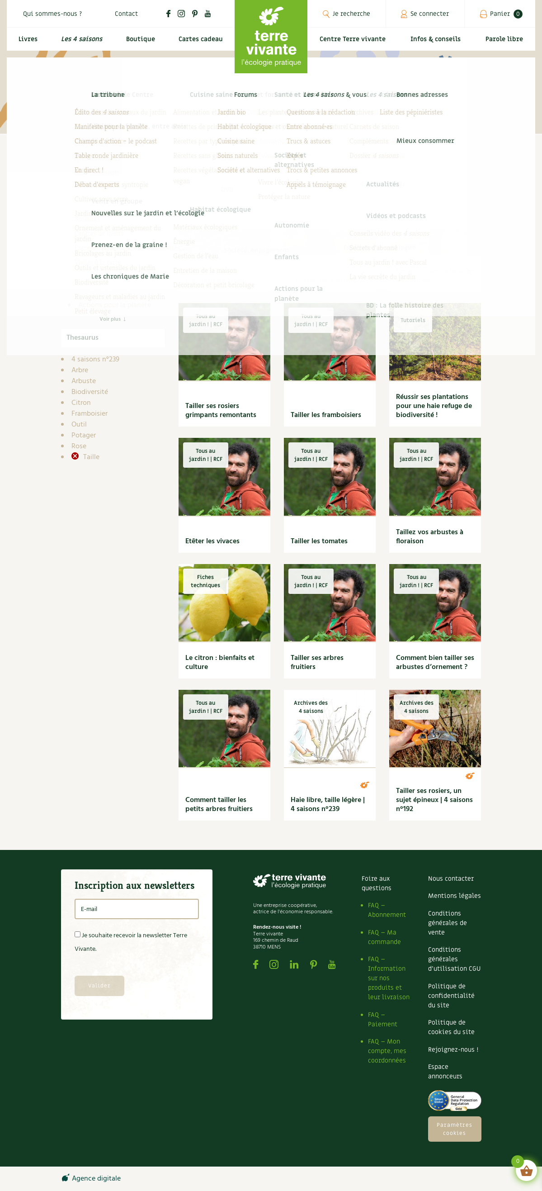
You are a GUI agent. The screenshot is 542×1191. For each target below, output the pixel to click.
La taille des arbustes (324, 280)
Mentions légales (454, 896)
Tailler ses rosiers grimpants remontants (220, 410)
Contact (126, 13)
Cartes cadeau (199, 43)
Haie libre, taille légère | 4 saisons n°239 (328, 804)
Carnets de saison (112, 240)
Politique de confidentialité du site (451, 996)
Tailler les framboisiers (326, 415)
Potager (83, 435)
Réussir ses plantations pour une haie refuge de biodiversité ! (434, 406)
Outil (79, 425)
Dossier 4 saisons (112, 283)
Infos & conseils (439, 43)
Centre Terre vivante (354, 43)
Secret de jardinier (113, 294)
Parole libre (505, 43)
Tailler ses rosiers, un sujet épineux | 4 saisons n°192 (434, 800)
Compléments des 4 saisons (111, 256)
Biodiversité (89, 392)
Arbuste (83, 381)
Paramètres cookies (454, 1129)
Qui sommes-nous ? (52, 13)
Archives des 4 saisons (120, 229)
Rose (78, 446)
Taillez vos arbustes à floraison (429, 537)
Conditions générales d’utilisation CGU (454, 959)
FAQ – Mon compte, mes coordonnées (387, 1051)
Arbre (79, 370)
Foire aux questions (376, 883)
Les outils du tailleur (217, 280)
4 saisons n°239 (95, 359)
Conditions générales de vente (447, 923)
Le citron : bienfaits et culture (220, 662)
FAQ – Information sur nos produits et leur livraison (389, 978)
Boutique (137, 43)
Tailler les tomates (319, 541)
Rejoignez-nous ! (453, 1049)
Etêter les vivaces (212, 541)
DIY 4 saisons (106, 273)
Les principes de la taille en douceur (434, 276)
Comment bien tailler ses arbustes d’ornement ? (435, 662)
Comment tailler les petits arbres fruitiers (219, 804)
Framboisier (89, 414)
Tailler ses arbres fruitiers (317, 662)
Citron (81, 403)
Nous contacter (451, 878)
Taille (90, 457)
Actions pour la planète (114, 305)
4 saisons (92, 218)
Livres (26, 43)
